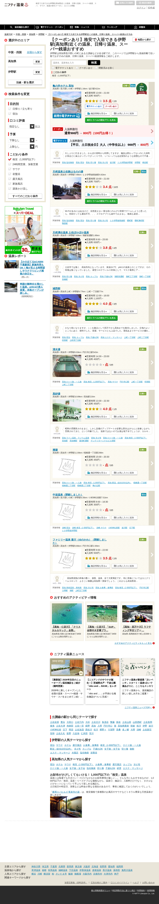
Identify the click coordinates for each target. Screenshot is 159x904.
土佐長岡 (147, 722)
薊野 (87, 726)
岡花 (71, 729)
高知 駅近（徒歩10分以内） (119, 483)
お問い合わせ (148, 883)
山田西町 (137, 722)
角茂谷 (105, 722)
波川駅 (113, 162)
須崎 (139, 729)
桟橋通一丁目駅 (140, 483)
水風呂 (75, 752)
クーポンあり (86, 68)
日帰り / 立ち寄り (22, 108)
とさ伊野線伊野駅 (125, 162)
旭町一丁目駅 (145, 276)
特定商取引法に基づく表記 (123, 890)
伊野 (145, 726)
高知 (93, 726)
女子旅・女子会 (112, 749)
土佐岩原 (54, 722)
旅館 (132, 749)
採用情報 (151, 890)
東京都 (78, 866)
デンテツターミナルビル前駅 (103, 441)
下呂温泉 (73, 870)
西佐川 (88, 729)
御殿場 (77, 874)
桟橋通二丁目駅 (68, 485)
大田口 (70, 722)
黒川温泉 (107, 870)
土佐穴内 (79, 722)
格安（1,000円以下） (110, 745)
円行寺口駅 (124, 382)
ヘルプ (136, 883)
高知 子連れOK (106, 276)
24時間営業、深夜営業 (25, 164)
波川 (151, 726)
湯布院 (116, 870)
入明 (99, 726)
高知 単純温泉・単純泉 (72, 588)
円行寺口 (108, 726)
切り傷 (124, 749)
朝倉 (133, 726)
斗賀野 (111, 729)
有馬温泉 (52, 870)
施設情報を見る (98, 113)
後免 (52, 726)
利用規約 (141, 890)
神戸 (116, 874)
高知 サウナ (113, 382)
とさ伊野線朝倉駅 (117, 220)
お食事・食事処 (91, 745)
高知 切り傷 (91, 162)
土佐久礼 (60, 733)
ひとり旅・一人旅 (132, 745)
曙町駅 (130, 220)
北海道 (95, 866)
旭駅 (71, 590)
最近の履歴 (145, 3)
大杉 (87, 722)
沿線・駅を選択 (25, 82)
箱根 (44, 870)
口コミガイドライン (120, 883)
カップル (86, 749)
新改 (118, 722)
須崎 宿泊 (66, 528)
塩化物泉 (84, 752)
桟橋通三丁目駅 (84, 485)
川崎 (40, 874)
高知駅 (65, 441)
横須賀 (47, 874)
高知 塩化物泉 (68, 162)
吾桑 (118, 729)
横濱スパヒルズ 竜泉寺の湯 (66, 792)
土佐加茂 (79, 729)
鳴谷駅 (145, 162)
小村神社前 (55, 729)
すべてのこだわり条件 (25, 196)
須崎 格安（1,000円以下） (83, 528)
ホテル (67, 745)
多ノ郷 (125, 729)
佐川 (96, 729)
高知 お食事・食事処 (104, 588)
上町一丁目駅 (129, 337)
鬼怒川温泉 (127, 870)
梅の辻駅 (96, 485)
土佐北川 (95, 722)
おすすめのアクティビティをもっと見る (133, 643)
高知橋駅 (73, 441)
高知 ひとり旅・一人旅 (72, 382)
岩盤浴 (93, 752)
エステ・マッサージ (60, 752)
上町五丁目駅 (81, 590)
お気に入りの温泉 (125, 3)
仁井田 (84, 733)
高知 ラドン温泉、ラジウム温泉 (75, 438)
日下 (65, 729)
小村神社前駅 (114, 528)
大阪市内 (87, 874)
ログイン (141, 7)
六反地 (76, 733)
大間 (133, 729)
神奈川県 (35, 866)
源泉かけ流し (20, 188)
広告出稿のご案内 (99, 883)
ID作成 (151, 7)
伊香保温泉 (85, 870)
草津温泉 (35, 870)
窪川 (91, 733)
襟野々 (103, 729)
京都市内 (97, 874)
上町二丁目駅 (143, 337)
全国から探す (34, 52)
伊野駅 (137, 162)
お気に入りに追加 (125, 113)
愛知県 (111, 866)
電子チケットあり (64, 68)
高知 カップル (92, 276)
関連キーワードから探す (17, 877)
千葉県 (53, 866)
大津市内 (108, 874)
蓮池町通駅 (84, 441)
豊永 (63, 722)
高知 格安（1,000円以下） (94, 382)
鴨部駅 (65, 223)
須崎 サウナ (101, 528)
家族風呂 (18, 183)
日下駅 (132, 528)
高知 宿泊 (80, 162)
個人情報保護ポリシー (100, 890)
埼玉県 (45, 866)
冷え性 (77, 749)
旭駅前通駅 (119, 276)
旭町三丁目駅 (131, 276)
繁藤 (112, 722)
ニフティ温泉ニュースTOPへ (138, 707)
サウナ (59, 745)
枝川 (139, 726)
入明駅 (65, 590)
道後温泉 (96, 870)
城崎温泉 (63, 870)
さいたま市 (61, 874)
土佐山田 (126, 722)
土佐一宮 (79, 726)
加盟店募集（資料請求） (76, 883)
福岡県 (119, 866)
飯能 (70, 874)
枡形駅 (65, 340)
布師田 (70, 726)
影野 (69, 733)
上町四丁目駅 (75, 340)
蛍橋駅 (65, 279)
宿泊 (52, 745)
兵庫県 (62, 866)
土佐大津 (60, 726)
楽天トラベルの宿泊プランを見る (101, 120)
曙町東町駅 (139, 220)
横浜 (33, 874)
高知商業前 (123, 726)
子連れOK (98, 749)
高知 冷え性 (103, 162)
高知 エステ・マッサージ (111, 337)
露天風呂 (77, 745)
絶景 (119, 768)
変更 (37, 61)
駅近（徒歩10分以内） (61, 749)
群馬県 (70, 866)
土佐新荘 (147, 729)
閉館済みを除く (106, 68)
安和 (52, 733)
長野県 (103, 866)
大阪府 (86, 866)
